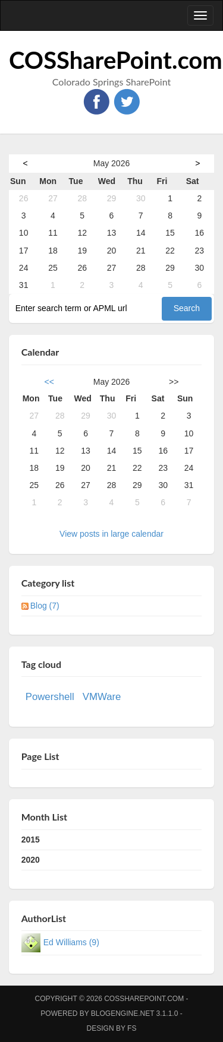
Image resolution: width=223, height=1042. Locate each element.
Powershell (50, 696)
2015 (30, 839)
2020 (30, 859)
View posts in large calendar (111, 534)
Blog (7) (44, 605)
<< (49, 382)
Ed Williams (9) (71, 942)
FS (131, 1028)
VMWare (102, 696)
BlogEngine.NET (122, 1013)
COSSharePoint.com (115, 60)
